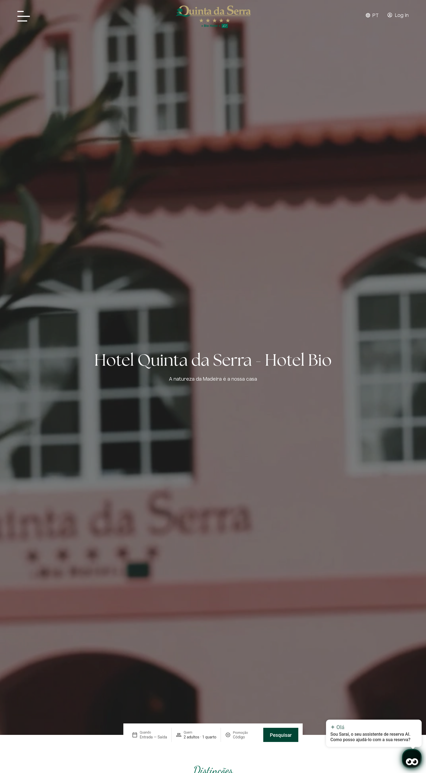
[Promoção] (246, 737)
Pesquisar (281, 735)
